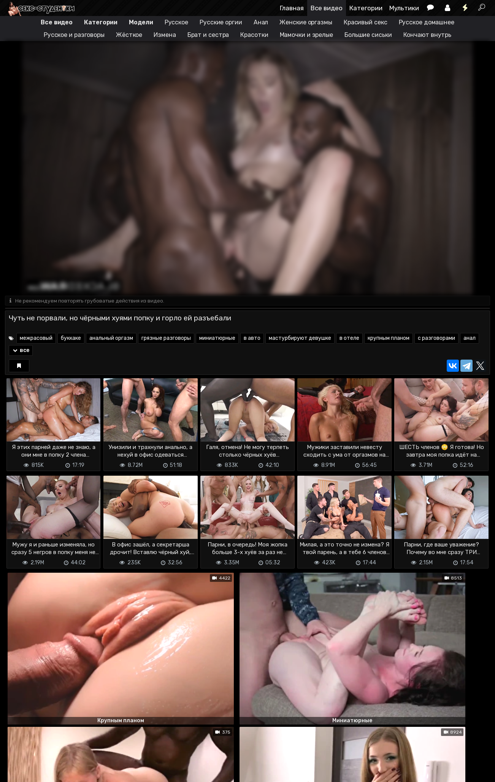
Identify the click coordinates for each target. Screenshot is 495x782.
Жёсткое (129, 34)
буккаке (71, 339)
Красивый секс (365, 22)
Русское (176, 22)
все (20, 351)
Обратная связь (84, 771)
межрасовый (36, 339)
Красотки (254, 34)
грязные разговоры (166, 339)
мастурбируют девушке (300, 339)
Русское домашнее (426, 22)
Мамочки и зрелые (306, 34)
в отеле (349, 339)
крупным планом (388, 339)
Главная (292, 8)
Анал (261, 22)
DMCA (17, 771)
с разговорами (436, 339)
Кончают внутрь (427, 34)
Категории (365, 8)
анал (469, 339)
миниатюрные (217, 339)
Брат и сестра (208, 34)
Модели (141, 22)
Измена (165, 34)
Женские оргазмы (305, 22)
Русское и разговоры (74, 34)
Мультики (404, 8)
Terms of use (44, 771)
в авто (252, 339)
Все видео (327, 8)
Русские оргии (221, 22)
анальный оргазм (111, 339)
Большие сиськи (368, 34)
